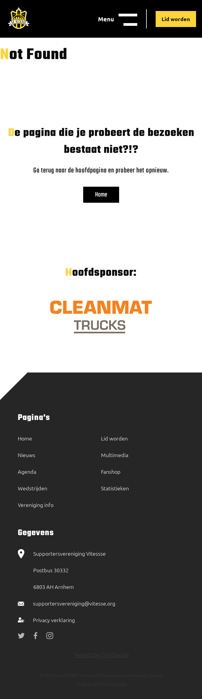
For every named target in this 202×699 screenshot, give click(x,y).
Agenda (27, 471)
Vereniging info (35, 504)
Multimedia (114, 454)
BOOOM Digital (110, 684)
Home (101, 195)
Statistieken (115, 488)
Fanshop (111, 471)
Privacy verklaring (54, 619)
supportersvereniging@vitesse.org (74, 603)
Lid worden (176, 18)
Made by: (84, 684)
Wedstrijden (32, 488)
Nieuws (26, 454)
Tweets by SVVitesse (101, 654)
